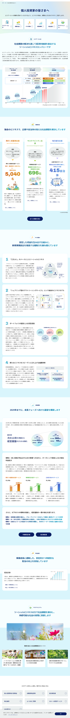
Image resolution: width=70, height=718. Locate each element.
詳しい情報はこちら (10, 207)
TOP (3, 2)
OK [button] (61, 713)
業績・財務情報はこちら (11, 585)
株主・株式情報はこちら (11, 587)
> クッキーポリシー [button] (13, 714)
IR (5, 2)
